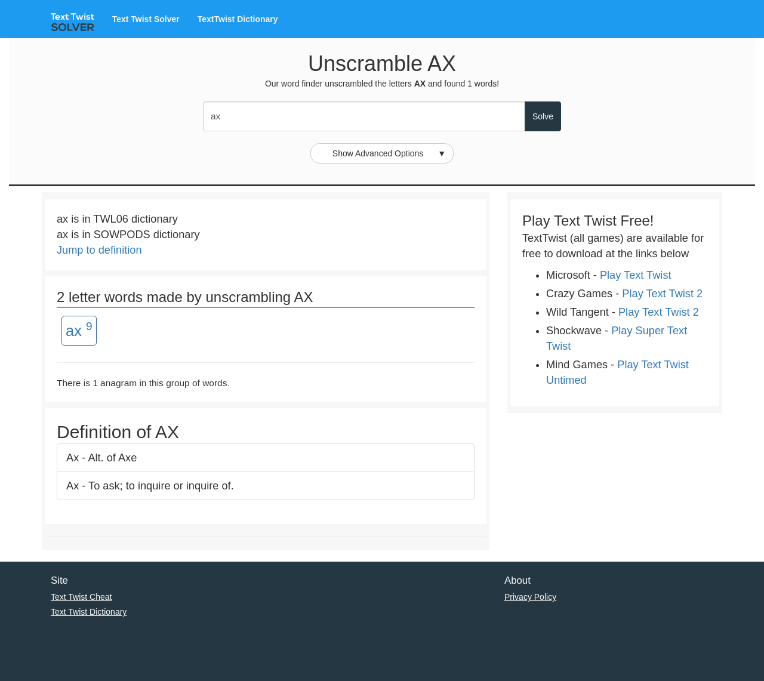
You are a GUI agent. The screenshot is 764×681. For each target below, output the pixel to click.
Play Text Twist (635, 275)
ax (79, 329)
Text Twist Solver (146, 19)
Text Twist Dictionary (89, 612)
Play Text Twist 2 (662, 294)
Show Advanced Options (389, 153)
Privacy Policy (530, 597)
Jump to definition (99, 250)
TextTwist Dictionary (238, 19)
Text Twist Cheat (81, 597)
